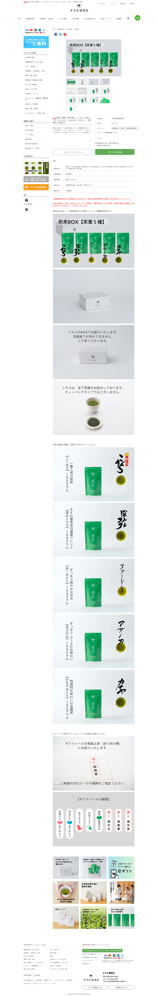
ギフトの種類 (62, 19)
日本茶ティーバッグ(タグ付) (57, 959)
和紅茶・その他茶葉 (31, 104)
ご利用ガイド (86, 963)
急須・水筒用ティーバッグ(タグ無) (33, 962)
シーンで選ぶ (29, 134)
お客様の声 (69, 980)
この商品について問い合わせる (72, 152)
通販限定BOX (30, 19)
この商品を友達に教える (103, 145)
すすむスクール (37, 983)
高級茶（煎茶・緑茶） (30, 959)
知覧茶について (48, 980)
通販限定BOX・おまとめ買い (65, 29)
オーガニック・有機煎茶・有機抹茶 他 (36, 98)
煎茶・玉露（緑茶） (31, 75)
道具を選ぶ (28, 139)
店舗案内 (119, 19)
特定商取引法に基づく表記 (89, 957)
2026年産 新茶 (30, 57)
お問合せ (132, 3)
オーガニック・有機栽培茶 (31, 966)
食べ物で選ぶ (29, 130)
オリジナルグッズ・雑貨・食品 (35, 113)
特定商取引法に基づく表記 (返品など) (107, 143)
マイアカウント (101, 3)
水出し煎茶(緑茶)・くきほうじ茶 (59, 962)
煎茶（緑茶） (53, 953)
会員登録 (122, 3)
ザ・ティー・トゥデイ (50, 983)
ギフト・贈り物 (30, 66)
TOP (19, 19)
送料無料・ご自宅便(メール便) (35, 71)
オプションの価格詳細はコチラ (107, 132)
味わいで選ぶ (29, 125)
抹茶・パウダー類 (31, 89)
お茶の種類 (75, 19)
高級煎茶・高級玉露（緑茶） (34, 80)
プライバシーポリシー (88, 960)
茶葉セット (78, 29)
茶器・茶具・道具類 (31, 108)
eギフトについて (59, 980)
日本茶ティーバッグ (31, 93)
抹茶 (51, 956)
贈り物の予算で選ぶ (31, 144)
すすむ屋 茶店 (28, 204)
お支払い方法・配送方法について (91, 954)
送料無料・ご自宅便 (46, 19)
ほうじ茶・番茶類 (31, 84)
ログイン (113, 3)
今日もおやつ (27, 983)
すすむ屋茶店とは (90, 19)
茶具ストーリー (106, 19)
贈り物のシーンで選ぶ (32, 148)
